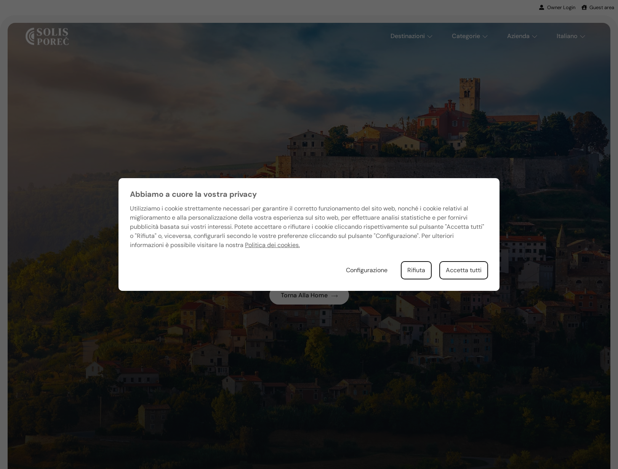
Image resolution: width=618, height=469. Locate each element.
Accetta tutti (464, 270)
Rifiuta (416, 270)
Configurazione (366, 270)
